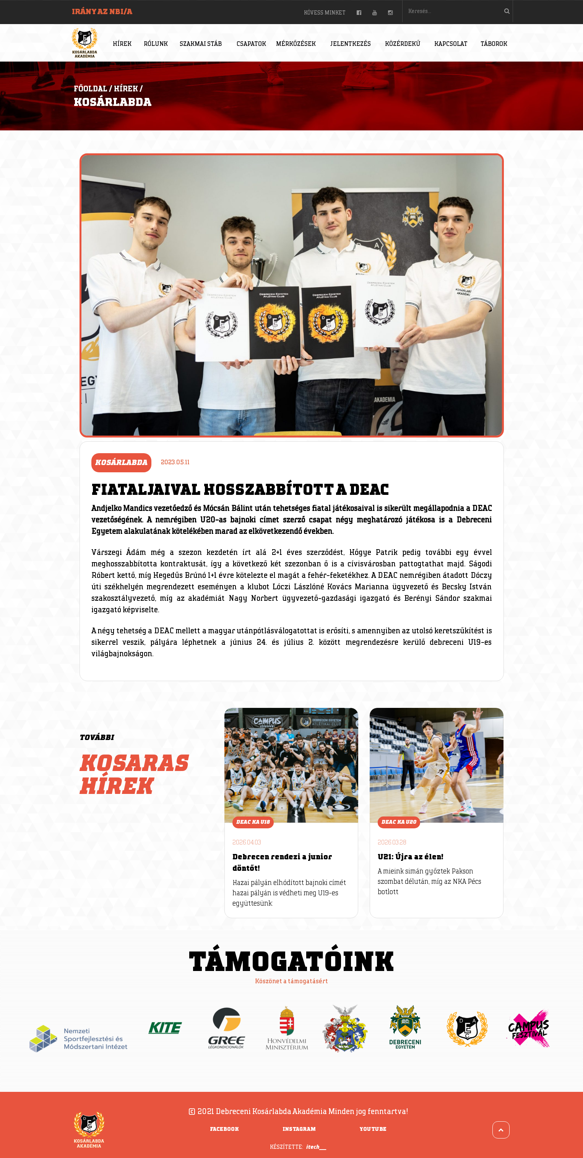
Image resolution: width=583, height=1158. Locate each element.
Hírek (122, 44)
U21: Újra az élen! (410, 857)
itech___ (316, 1146)
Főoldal (90, 89)
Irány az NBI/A (102, 12)
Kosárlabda (112, 103)
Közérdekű (403, 44)
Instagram (299, 1129)
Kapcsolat (451, 44)
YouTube (373, 1129)
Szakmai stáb (201, 44)
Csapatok (251, 44)
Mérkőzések (296, 44)
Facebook (224, 1129)
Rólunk (156, 44)
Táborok (494, 44)
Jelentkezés (350, 44)
